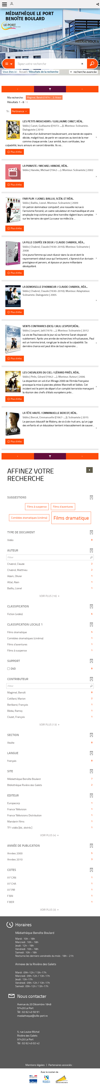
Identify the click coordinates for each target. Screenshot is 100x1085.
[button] (98, 4)
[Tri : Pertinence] (20, 111)
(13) (50, 724)
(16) (50, 596)
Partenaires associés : (61, 1065)
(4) (50, 835)
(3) (50, 909)
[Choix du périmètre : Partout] (8, 64)
